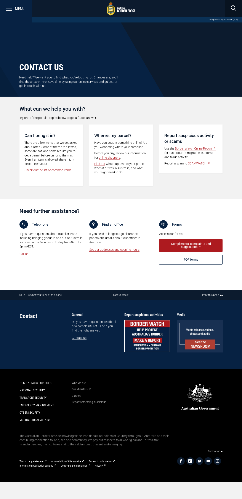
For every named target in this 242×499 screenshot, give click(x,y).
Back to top (215, 451)
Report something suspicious (89, 402)
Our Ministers (80, 389)
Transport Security (32, 397)
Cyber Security (29, 412)
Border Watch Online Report (193, 148)
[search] (233, 8)
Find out (99, 164)
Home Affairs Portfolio (35, 383)
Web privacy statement (31, 461)
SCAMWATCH (197, 163)
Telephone (40, 224)
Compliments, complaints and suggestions (191, 245)
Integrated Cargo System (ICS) (223, 19)
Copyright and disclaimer (74, 465)
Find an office (112, 224)
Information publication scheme (36, 465)
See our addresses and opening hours (114, 249)
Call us (23, 254)
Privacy (99, 465)
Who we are (79, 383)
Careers (76, 395)
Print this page (212, 295)
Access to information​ (100, 461)
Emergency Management (36, 405)
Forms (177, 224)
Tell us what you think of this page (42, 295)
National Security (32, 390)
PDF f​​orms (191, 259)
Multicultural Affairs (34, 420)
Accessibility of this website (66, 461)
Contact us (79, 338)
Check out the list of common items (47, 170)
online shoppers (109, 157)
